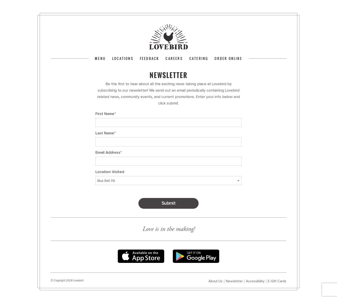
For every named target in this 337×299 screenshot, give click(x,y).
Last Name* (105, 133)
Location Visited (109, 172)
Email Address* (108, 153)
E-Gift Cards (277, 281)
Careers (174, 58)
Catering (198, 58)
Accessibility (255, 281)
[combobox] (168, 180)
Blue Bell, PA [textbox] (106, 180)
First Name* (105, 114)
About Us (215, 281)
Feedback (149, 58)
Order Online (228, 58)
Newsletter (234, 281)
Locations (122, 58)
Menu (100, 58)
